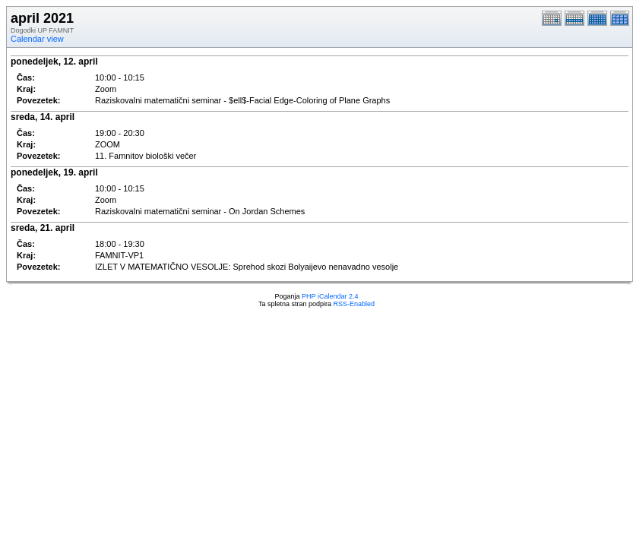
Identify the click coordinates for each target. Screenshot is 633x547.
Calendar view (37, 38)
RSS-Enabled (354, 304)
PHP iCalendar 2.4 (330, 296)
